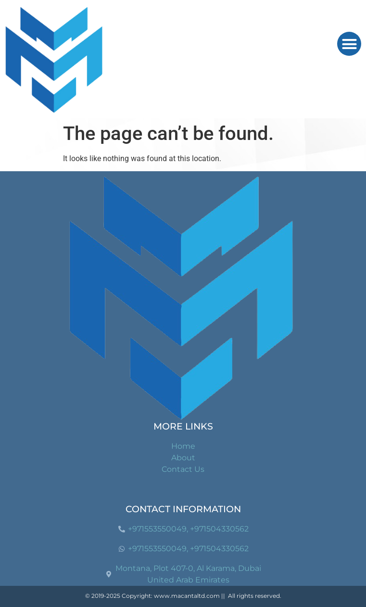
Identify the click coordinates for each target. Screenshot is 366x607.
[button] (349, 44)
